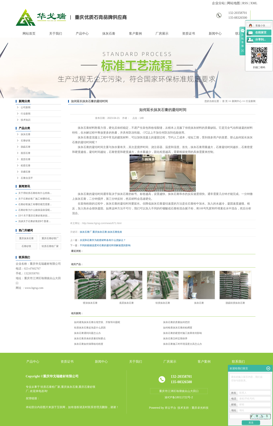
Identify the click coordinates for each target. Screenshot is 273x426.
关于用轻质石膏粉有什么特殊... (35, 193)
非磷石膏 (25, 171)
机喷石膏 (25, 165)
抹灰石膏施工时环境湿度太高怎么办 (182, 344)
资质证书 (188, 33)
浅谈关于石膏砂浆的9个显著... (34, 221)
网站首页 (29, 33)
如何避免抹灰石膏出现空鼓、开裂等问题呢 (97, 322)
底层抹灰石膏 (126, 302)
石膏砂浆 (25, 140)
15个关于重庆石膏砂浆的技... (34, 215)
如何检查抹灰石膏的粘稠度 (177, 327)
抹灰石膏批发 (115, 231)
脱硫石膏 (25, 146)
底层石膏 (25, 159)
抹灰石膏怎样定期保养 (175, 338)
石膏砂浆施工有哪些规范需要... (35, 204)
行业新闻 (25, 113)
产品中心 (82, 33)
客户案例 (135, 33)
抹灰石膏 (108, 33)
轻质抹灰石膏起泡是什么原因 (90, 327)
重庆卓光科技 (200, 407)
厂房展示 (162, 33)
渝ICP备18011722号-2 (179, 397)
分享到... (260, 39)
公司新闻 (25, 107)
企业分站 (218, 3)
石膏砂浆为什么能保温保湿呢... (35, 210)
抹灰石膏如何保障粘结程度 (88, 344)
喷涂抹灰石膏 (90, 302)
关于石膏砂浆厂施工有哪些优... (35, 198)
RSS (245, 3)
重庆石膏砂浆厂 (50, 238)
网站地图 (233, 3)
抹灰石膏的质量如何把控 (176, 322)
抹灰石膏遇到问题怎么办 (87, 333)
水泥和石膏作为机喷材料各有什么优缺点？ (103, 240)
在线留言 (261, 32)
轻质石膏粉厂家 (50, 246)
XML (253, 3)
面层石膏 (25, 153)
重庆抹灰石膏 (26, 238)
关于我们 (55, 33)
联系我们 (238, 361)
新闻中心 (215, 33)
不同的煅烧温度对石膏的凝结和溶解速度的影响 (105, 245)
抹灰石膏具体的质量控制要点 (90, 338)
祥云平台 (170, 407)
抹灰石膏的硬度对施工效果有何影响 (182, 333)
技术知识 (25, 119)
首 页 (225, 101)
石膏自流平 (27, 178)
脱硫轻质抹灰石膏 (235, 302)
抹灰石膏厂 (86, 231)
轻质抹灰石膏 (163, 302)
